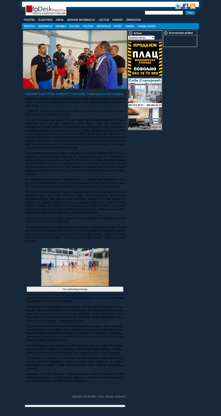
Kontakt (117, 20)
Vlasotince (45, 20)
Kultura (75, 26)
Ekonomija (45, 26)
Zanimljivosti (147, 26)
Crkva (60, 20)
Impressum (134, 20)
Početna (29, 20)
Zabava (129, 26)
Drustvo (29, 26)
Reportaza (103, 26)
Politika (88, 26)
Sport (118, 26)
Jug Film (103, 20)
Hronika (61, 26)
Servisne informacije (81, 20)
